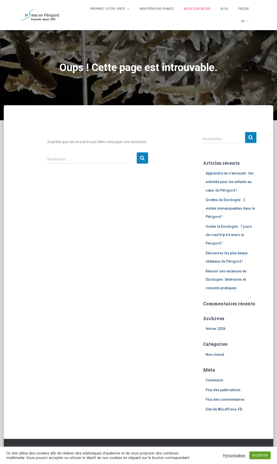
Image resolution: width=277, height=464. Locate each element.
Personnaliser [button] (234, 455)
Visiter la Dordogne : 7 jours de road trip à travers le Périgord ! (229, 234)
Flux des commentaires (225, 399)
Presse (243, 9)
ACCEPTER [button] (260, 455)
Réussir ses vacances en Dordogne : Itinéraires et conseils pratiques (226, 279)
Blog (224, 9)
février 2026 (215, 329)
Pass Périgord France (157, 9)
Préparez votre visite (109, 9)
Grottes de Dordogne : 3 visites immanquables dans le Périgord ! (230, 208)
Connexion (214, 380)
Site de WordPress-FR (224, 409)
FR (245, 21)
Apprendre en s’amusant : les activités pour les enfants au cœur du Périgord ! (229, 181)
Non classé (215, 355)
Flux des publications (223, 390)
